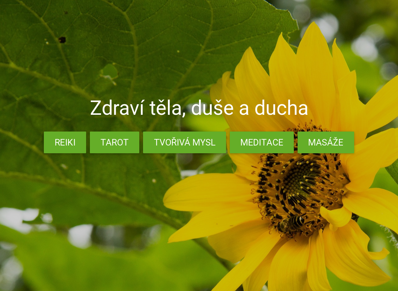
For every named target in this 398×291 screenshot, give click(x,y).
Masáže (325, 142)
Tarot (114, 142)
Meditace (261, 142)
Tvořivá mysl (184, 142)
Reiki (65, 142)
